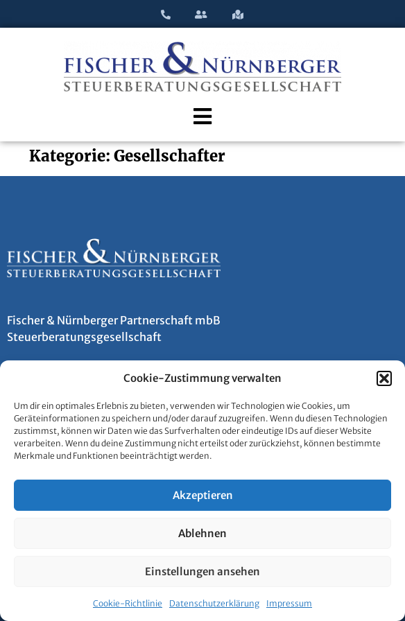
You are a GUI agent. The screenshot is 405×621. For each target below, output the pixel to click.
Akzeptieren (203, 495)
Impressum (289, 603)
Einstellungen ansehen (202, 571)
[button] (384, 378)
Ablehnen (202, 533)
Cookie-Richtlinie (127, 603)
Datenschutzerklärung (214, 603)
